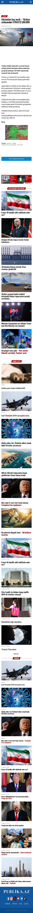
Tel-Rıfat (20, 145)
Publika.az (5, 77)
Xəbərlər (14, 904)
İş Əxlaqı (26, 904)
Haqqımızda (7, 904)
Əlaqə (20, 904)
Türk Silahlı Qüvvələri (9, 145)
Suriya (9, 143)
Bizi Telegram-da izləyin (16, 159)
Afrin (14, 143)
